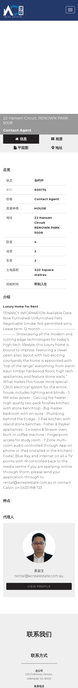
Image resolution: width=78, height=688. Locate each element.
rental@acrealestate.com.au (39, 576)
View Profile (39, 586)
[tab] (21, 139)
